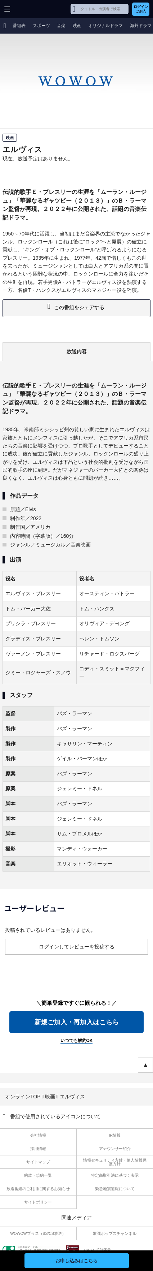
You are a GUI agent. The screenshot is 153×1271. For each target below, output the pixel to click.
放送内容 (77, 351)
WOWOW (32, 9)
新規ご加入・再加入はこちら (77, 1022)
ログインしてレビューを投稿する (76, 947)
